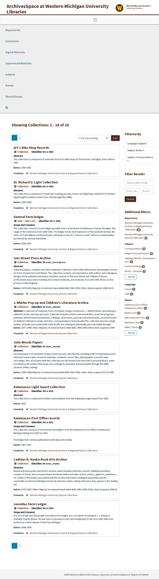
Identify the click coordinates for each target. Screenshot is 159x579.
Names (10, 85)
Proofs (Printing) (133, 266)
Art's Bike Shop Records (31, 147)
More (131, 276)
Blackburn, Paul (132, 322)
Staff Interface (71, 574)
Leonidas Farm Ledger (30, 504)
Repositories (13, 30)
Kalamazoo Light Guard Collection (39, 387)
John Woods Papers (28, 342)
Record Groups (14, 96)
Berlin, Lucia (131, 312)
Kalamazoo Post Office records (37, 418)
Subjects (10, 74)
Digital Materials (15, 52)
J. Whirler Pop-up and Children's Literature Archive (51, 302)
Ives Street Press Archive (32, 258)
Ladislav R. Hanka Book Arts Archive (40, 459)
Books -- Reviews (133, 271)
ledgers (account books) (137, 253)
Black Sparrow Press (135, 317)
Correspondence (133, 248)
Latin (127, 293)
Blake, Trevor (131, 327)
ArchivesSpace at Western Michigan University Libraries (58, 9)
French (128, 289)
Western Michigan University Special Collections (54, 293)
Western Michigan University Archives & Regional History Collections (64, 173)
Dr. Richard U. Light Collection (36, 182)
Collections (12, 41)
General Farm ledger (29, 217)
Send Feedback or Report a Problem (130, 574)
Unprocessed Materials (19, 63)
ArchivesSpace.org (93, 574)
